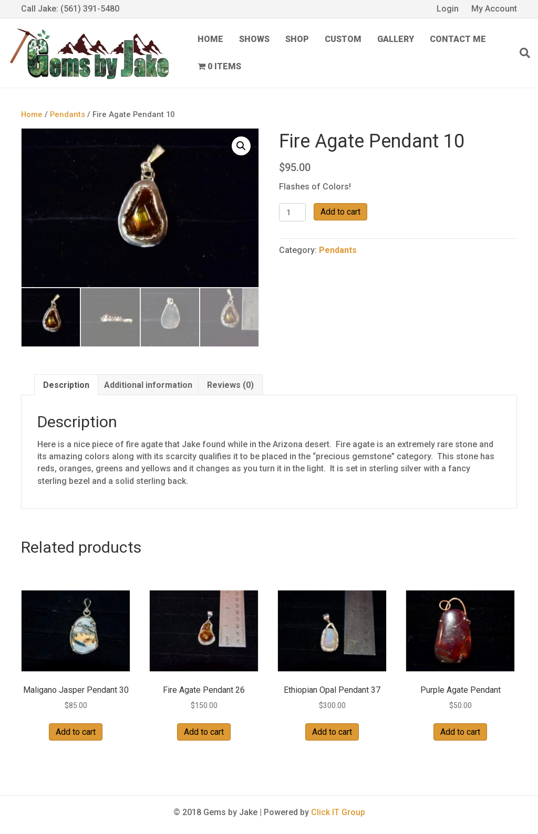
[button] (241, 145)
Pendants (67, 114)
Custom (343, 39)
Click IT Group (338, 812)
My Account (494, 9)
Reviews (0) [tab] (230, 385)
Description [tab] (66, 385)
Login (448, 9)
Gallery (395, 39)
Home (210, 39)
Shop (297, 39)
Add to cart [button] (76, 732)
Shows (254, 39)
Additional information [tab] (148, 385)
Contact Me (458, 39)
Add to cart (340, 212)
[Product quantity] (292, 212)
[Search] (521, 53)
